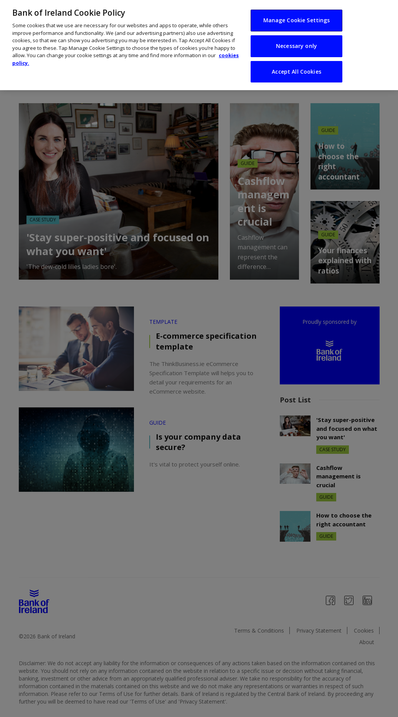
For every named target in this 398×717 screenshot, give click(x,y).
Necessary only (296, 28)
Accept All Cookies (296, 54)
